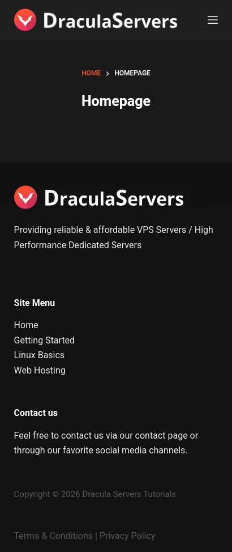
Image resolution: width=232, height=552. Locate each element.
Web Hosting (40, 370)
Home (26, 325)
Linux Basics (39, 355)
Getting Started (44, 340)
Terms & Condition (51, 535)
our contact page (153, 435)
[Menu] (213, 20)
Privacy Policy (128, 535)
